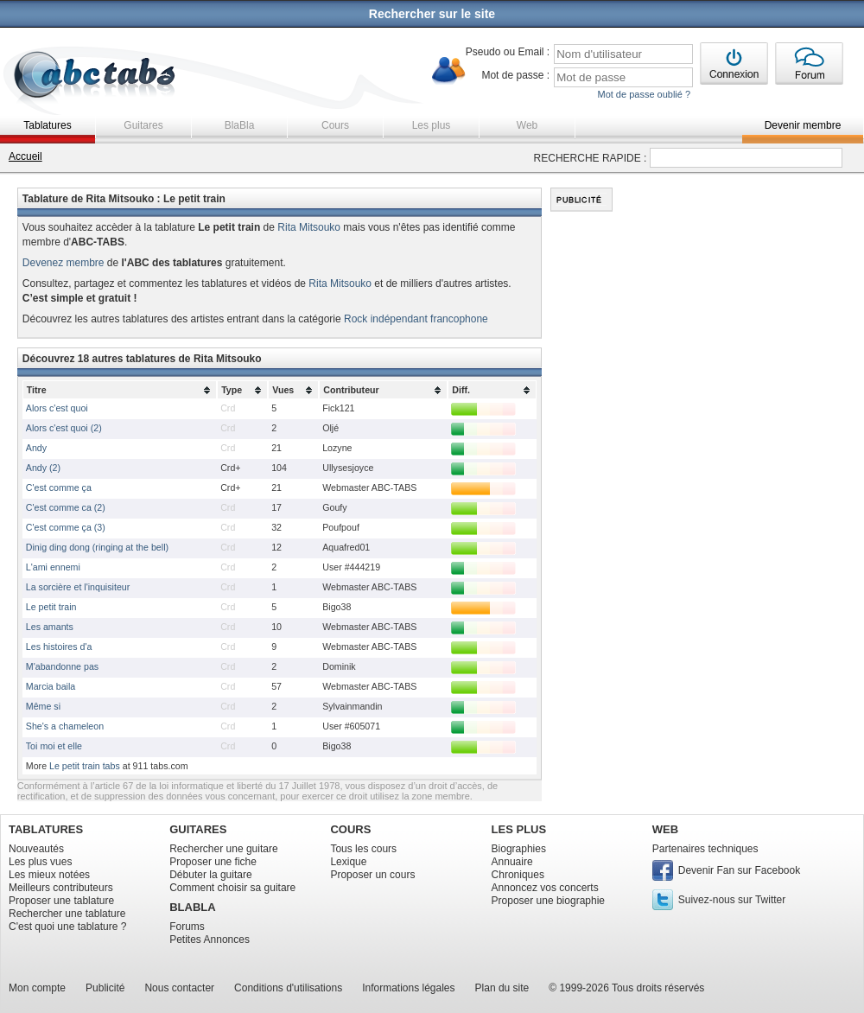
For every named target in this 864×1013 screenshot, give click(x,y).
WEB (665, 829)
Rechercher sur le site (432, 14)
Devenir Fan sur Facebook (739, 870)
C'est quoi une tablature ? (67, 927)
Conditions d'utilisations (288, 988)
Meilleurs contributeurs (61, 888)
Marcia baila (50, 686)
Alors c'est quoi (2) (64, 428)
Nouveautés (36, 849)
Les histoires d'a (59, 646)
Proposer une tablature (61, 901)
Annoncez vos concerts (545, 888)
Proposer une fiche (213, 862)
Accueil (25, 156)
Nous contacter (179, 988)
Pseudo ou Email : (508, 52)
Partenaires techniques (705, 849)
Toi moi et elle (54, 746)
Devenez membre (63, 263)
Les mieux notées (49, 875)
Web (527, 125)
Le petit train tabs (84, 766)
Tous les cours (363, 849)
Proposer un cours (372, 875)
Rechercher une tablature (67, 914)
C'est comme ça (59, 487)
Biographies (519, 849)
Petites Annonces (209, 939)
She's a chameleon (65, 726)
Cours (335, 125)
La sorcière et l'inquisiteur (78, 587)
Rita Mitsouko (308, 227)
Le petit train (51, 607)
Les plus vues (40, 862)
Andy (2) (43, 467)
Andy (36, 448)
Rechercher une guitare (223, 849)
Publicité (105, 988)
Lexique (348, 862)
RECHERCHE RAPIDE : (590, 158)
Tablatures (47, 125)
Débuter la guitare (210, 875)
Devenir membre (803, 125)
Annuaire (512, 862)
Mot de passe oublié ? (643, 94)
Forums (187, 927)
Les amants (49, 626)
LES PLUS (519, 829)
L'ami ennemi (53, 567)
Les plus (431, 125)
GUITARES (197, 829)
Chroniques (518, 875)
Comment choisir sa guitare (232, 888)
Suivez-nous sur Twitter (732, 900)
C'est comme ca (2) (65, 507)
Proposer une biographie (548, 901)
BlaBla (240, 125)
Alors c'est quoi (57, 408)
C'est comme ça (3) (65, 527)
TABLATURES (46, 829)
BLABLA (192, 907)
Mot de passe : (515, 75)
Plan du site (502, 988)
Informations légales (408, 988)
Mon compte (37, 988)
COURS (350, 829)
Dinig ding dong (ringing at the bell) (97, 547)
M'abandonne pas (62, 666)
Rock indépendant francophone (416, 319)
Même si (43, 706)
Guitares (143, 125)
